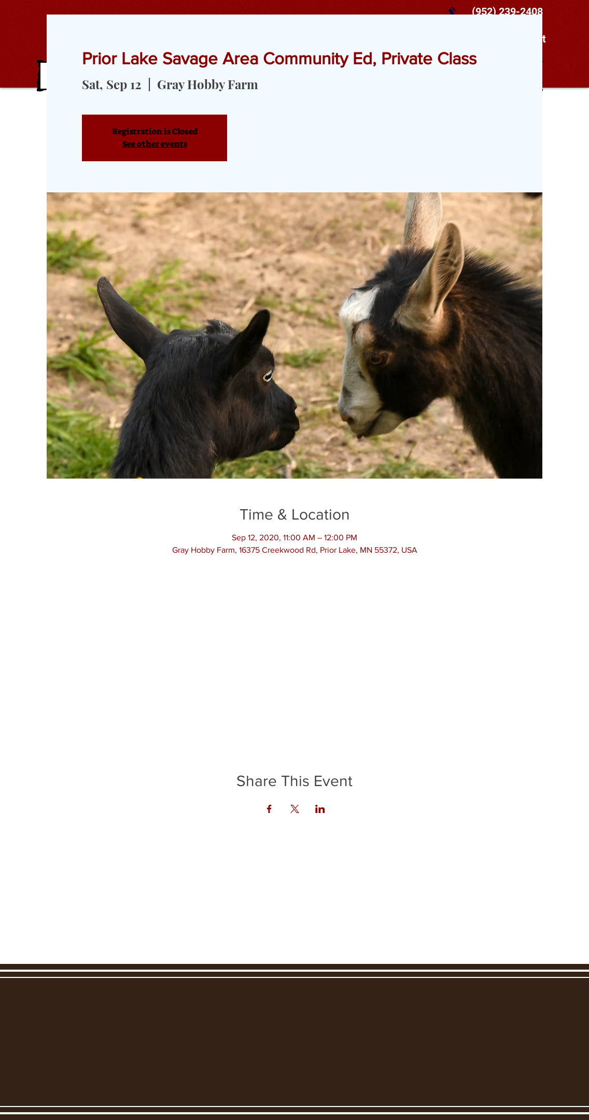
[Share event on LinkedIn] (320, 809)
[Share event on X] (295, 809)
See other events (154, 143)
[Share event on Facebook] (269, 809)
